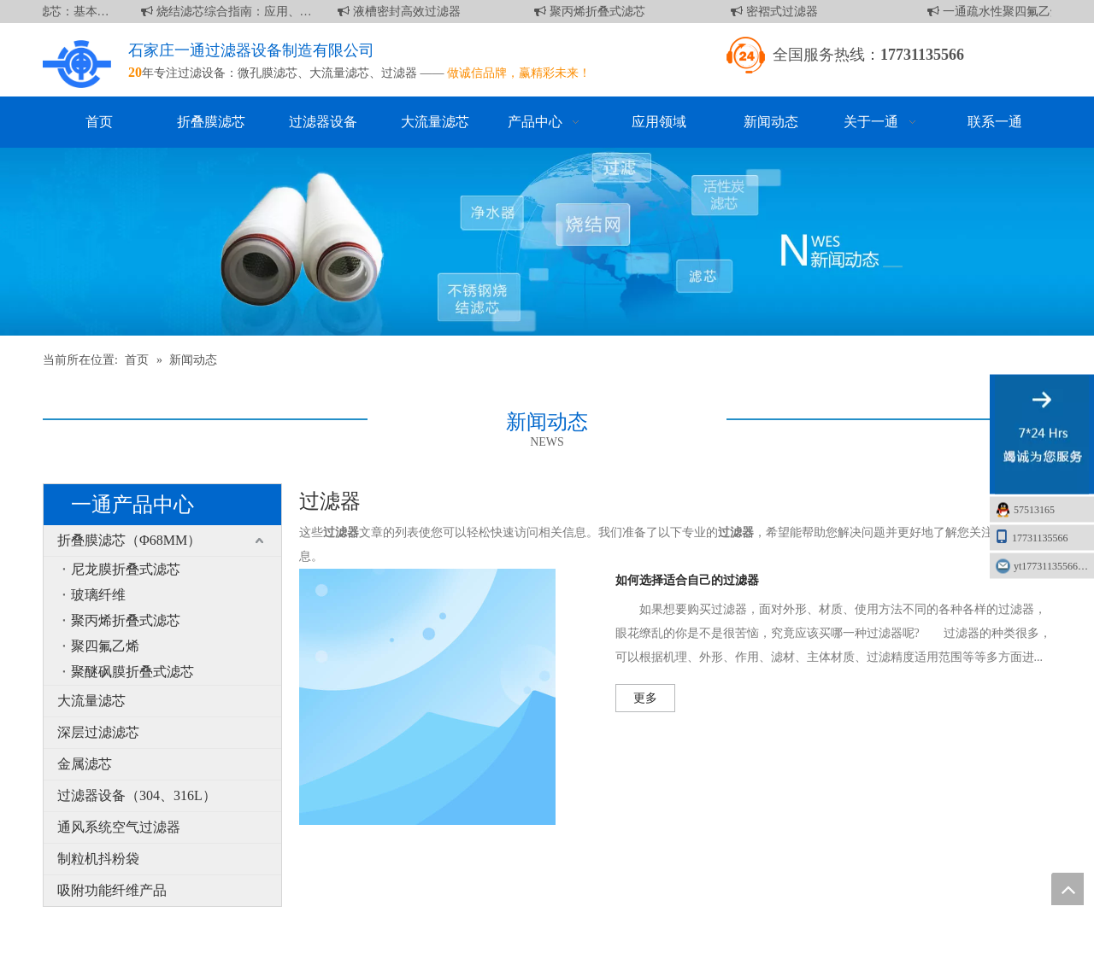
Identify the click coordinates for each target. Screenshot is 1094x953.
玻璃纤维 (98, 595)
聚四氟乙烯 (105, 646)
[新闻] (547, 242)
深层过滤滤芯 (98, 732)
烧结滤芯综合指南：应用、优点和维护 (229, 11)
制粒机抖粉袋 (98, 858)
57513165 (1034, 510)
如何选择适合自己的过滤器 (687, 580)
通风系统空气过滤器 (118, 827)
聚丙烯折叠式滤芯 (592, 11)
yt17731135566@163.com (1054, 566)
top (1067, 889)
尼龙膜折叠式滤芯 (125, 569)
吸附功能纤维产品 (112, 890)
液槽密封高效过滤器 (401, 11)
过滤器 (399, 73)
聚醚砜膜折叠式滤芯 (132, 671)
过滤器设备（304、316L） (136, 795)
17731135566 (1031, 536)
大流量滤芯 (339, 73)
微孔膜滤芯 (267, 73)
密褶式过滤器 (776, 11)
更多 (645, 698)
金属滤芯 (84, 764)
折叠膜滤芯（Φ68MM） (129, 540)
